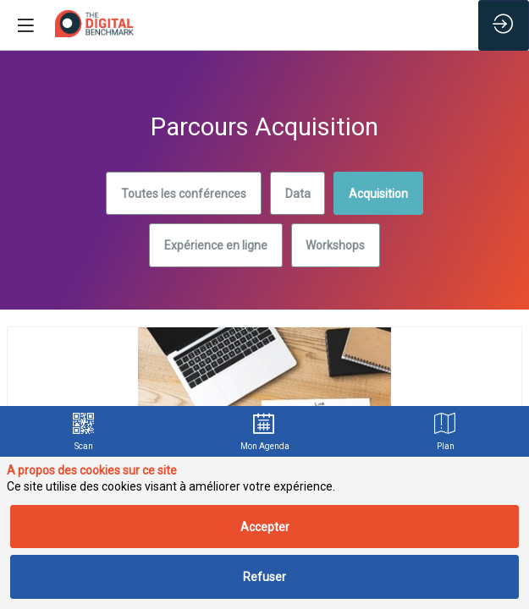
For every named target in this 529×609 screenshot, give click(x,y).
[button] (25, 25)
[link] (84, 431)
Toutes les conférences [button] (183, 193)
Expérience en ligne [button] (215, 245)
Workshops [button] (335, 245)
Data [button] (298, 193)
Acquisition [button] (378, 193)
